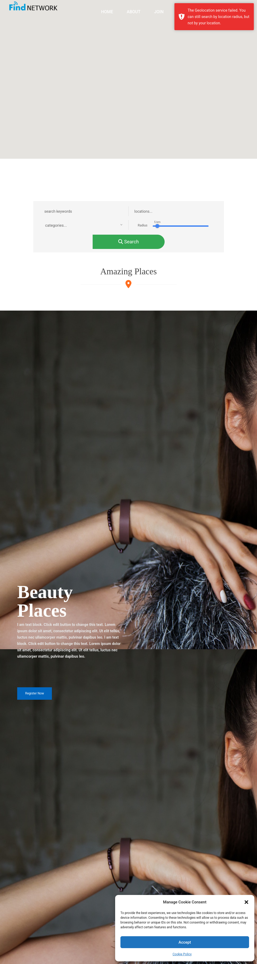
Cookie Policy (182, 954)
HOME (107, 11)
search (128, 241)
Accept (184, 942)
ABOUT (134, 11)
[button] (246, 902)
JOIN (159, 11)
